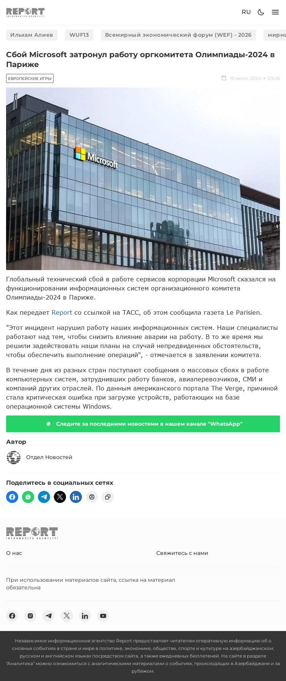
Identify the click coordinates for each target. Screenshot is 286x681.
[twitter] (60, 497)
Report (62, 312)
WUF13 (79, 34)
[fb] (12, 497)
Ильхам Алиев (31, 34)
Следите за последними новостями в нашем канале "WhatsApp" (143, 423)
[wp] (28, 497)
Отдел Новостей (39, 457)
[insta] (30, 616)
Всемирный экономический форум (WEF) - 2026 (178, 34)
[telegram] (44, 497)
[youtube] (103, 616)
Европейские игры (30, 78)
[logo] (25, 12)
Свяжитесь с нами (182, 553)
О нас (14, 553)
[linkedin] (76, 497)
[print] (92, 497)
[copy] (108, 497)
